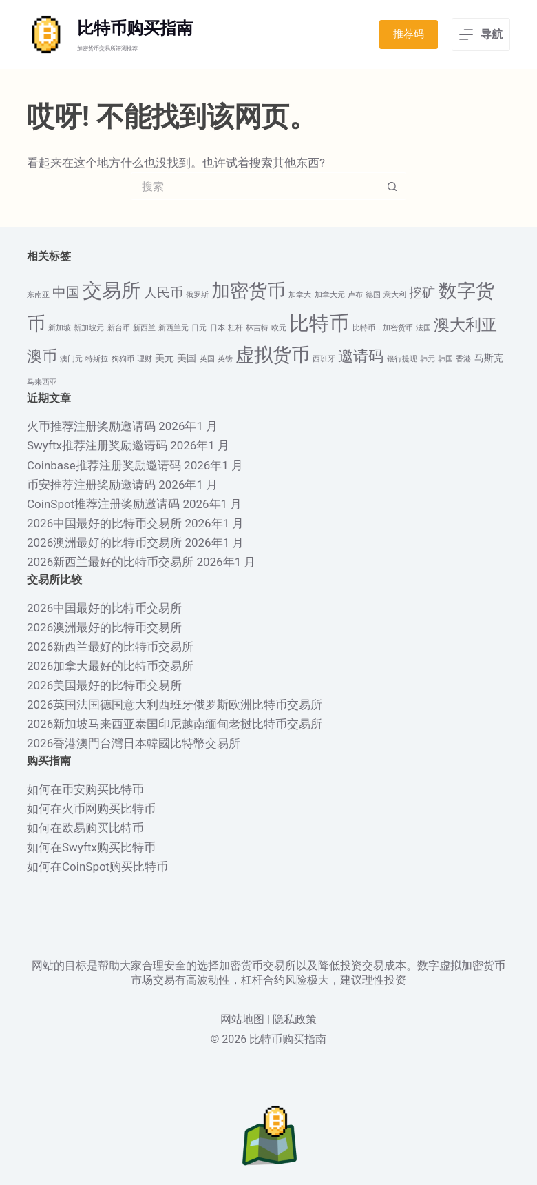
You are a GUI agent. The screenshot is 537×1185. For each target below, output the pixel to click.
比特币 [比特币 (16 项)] (319, 323)
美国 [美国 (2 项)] (186, 357)
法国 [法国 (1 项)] (423, 327)
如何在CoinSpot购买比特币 (97, 866)
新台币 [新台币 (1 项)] (118, 327)
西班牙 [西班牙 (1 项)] (324, 358)
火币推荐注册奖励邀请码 (91, 426)
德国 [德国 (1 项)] (373, 294)
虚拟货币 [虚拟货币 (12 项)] (272, 355)
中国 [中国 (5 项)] (66, 292)
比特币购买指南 (135, 28)
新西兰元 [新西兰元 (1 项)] (173, 327)
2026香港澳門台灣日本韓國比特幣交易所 (133, 743)
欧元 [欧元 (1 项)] (278, 327)
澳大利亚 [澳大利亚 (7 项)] (465, 325)
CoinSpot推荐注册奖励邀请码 (103, 504)
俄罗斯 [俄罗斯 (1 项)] (197, 294)
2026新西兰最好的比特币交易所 (110, 562)
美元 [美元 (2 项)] (164, 357)
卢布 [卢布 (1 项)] (355, 294)
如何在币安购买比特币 (85, 789)
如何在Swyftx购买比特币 (91, 847)
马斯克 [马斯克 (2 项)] (488, 357)
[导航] (481, 34)
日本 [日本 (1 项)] (217, 327)
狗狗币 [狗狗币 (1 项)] (123, 358)
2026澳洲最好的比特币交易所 (104, 542)
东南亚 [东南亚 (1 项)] (38, 294)
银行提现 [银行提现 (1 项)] (402, 358)
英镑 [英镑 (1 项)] (225, 358)
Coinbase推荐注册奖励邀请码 (104, 465)
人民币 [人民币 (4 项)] (163, 293)
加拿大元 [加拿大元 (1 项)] (330, 294)
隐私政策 (295, 1019)
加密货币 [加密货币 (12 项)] (248, 291)
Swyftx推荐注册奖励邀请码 (97, 445)
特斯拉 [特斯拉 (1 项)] (96, 358)
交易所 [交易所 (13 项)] (111, 290)
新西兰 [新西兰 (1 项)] (144, 327)
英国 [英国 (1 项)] (207, 358)
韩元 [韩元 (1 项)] (427, 358)
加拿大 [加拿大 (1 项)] (299, 294)
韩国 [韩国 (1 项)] (445, 358)
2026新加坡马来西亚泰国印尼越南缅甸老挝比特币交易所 (174, 724)
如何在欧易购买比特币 (85, 828)
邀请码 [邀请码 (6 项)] (360, 356)
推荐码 (408, 34)
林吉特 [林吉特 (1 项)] (257, 327)
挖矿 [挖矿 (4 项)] (422, 293)
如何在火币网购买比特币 (91, 809)
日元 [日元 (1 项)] (199, 327)
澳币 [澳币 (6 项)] (42, 356)
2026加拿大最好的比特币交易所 (110, 666)
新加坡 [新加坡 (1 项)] (59, 327)
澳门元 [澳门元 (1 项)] (71, 358)
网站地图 (242, 1019)
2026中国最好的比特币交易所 (104, 523)
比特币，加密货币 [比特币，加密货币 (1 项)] (382, 327)
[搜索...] (255, 186)
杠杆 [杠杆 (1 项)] (235, 327)
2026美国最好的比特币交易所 (104, 685)
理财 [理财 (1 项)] (144, 358)
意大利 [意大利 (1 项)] (394, 294)
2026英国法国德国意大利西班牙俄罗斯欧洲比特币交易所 (174, 704)
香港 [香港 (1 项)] (463, 358)
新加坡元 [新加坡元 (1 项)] (89, 327)
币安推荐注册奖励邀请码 (91, 485)
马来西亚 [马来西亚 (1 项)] (42, 382)
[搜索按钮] (392, 186)
